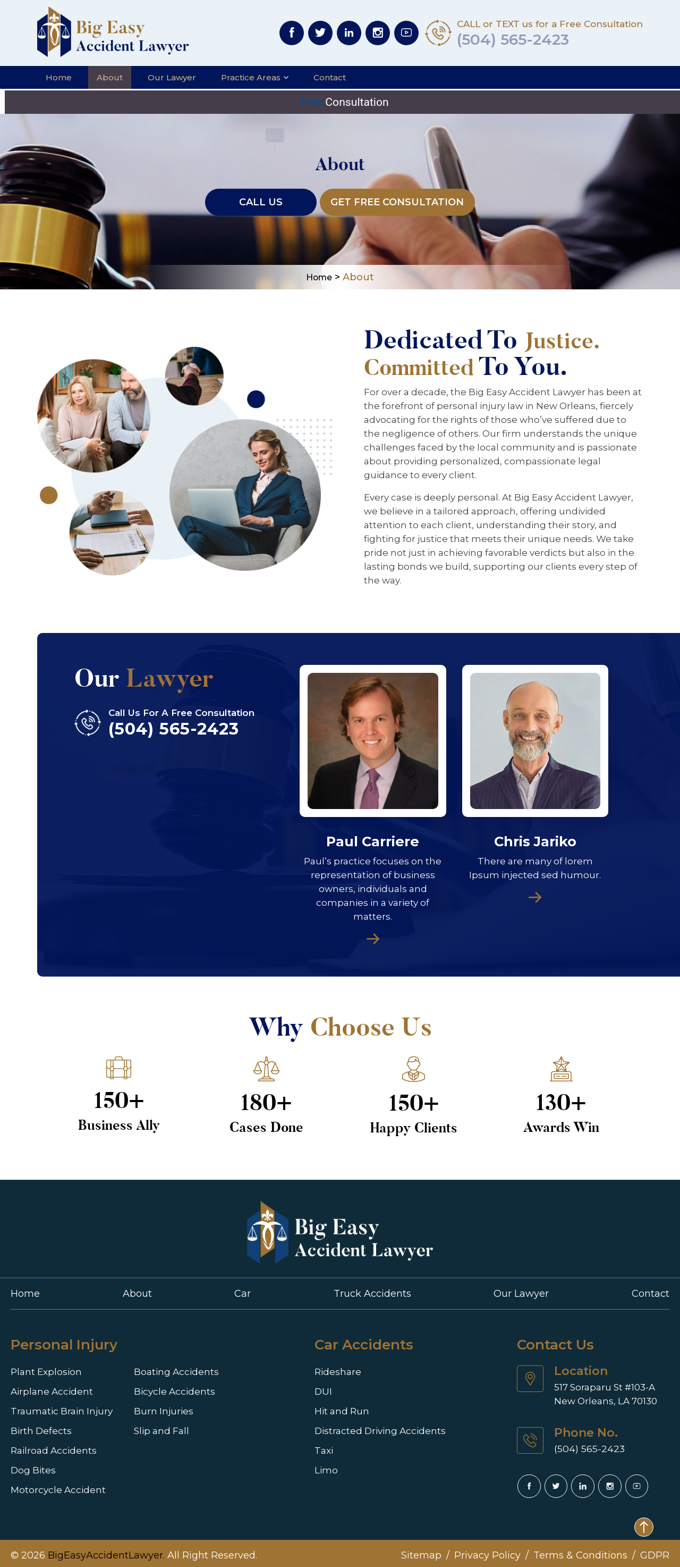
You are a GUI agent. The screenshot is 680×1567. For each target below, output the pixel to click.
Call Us (256, 197)
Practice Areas (250, 77)
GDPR (654, 1551)
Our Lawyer (172, 77)
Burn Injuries (155, 1406)
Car (242, 1290)
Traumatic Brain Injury (58, 1406)
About (110, 77)
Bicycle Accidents (164, 1387)
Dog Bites (31, 1463)
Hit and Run (340, 1406)
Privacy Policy (487, 1551)
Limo (324, 1463)
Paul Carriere (373, 838)
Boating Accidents (165, 1368)
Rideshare (335, 1368)
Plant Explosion (44, 1368)
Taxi (323, 1444)
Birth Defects (39, 1425)
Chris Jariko (535, 838)
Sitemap (421, 1551)
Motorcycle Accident (55, 1483)
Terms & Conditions (580, 1551)
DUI (322, 1387)
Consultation (340, 101)
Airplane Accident (48, 1387)
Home (59, 77)
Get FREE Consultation (397, 197)
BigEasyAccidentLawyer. (106, 1551)
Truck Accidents (372, 1290)
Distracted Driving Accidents (374, 1425)
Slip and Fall (152, 1425)
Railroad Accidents (50, 1444)
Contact (329, 77)
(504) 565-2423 (521, 39)
